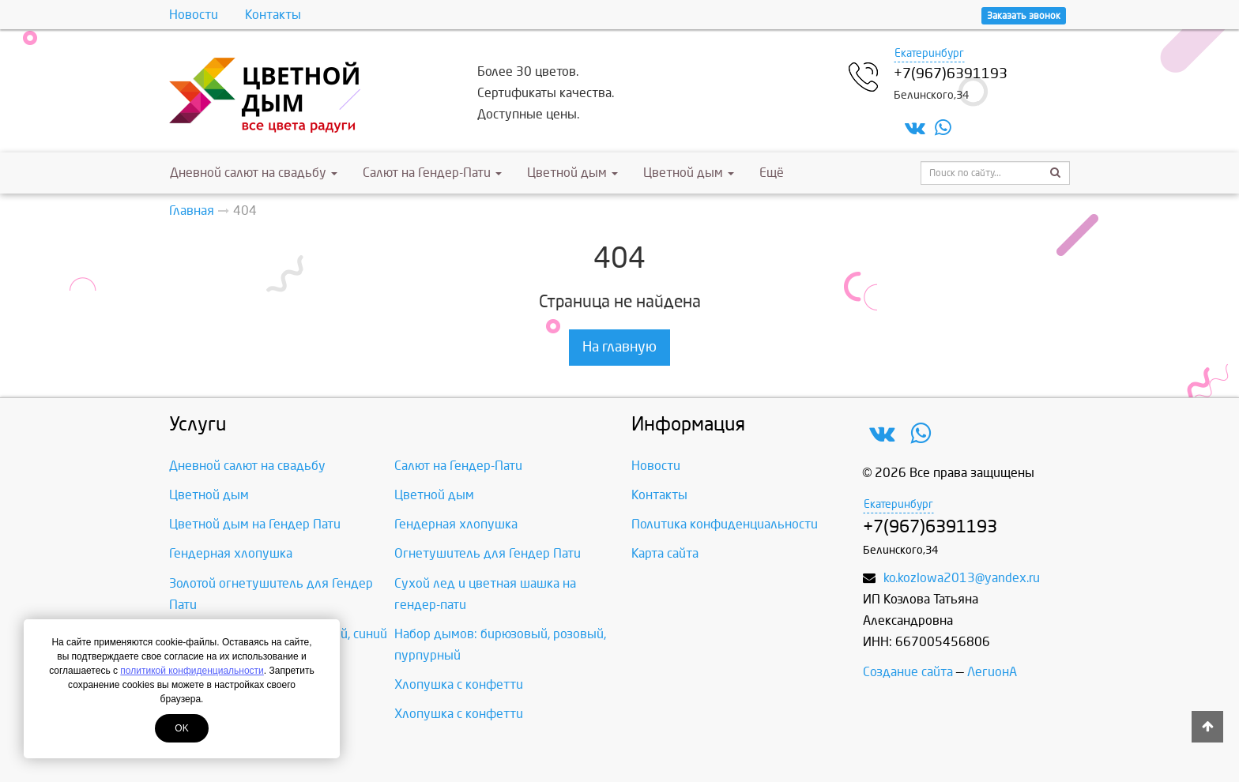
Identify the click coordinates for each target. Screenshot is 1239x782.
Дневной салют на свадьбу (253, 172)
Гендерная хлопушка (456, 524)
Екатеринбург (929, 53)
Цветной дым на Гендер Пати (255, 524)
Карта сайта (665, 553)
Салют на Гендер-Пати (432, 172)
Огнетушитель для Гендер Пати (487, 553)
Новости (193, 14)
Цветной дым (572, 172)
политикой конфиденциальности (191, 670)
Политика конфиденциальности (724, 524)
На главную (619, 347)
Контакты (273, 14)
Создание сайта (908, 672)
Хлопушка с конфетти (458, 684)
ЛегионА (992, 672)
